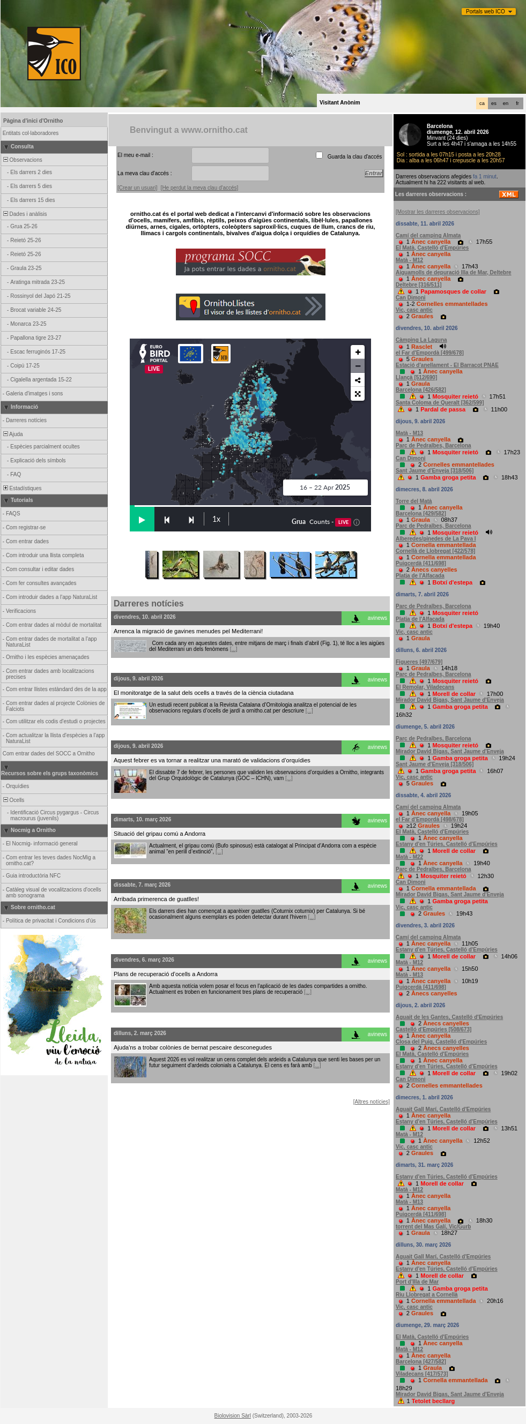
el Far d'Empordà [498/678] (430, 819)
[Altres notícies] (371, 1102)
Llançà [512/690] (416, 377)
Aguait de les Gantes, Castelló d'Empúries (449, 1017)
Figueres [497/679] (419, 662)
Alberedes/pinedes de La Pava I (436, 539)
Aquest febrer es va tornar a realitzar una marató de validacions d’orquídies (212, 760)
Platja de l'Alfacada (420, 576)
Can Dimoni (411, 298)
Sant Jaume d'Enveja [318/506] (434, 471)
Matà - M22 (409, 857)
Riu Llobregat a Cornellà (427, 1295)
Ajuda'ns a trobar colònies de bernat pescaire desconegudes (193, 1047)
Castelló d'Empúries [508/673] (433, 1029)
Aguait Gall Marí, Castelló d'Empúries (443, 1109)
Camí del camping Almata (428, 235)
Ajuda (12, 434)
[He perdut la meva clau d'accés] (200, 188)
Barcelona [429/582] (421, 513)
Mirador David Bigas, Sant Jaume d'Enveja (450, 700)
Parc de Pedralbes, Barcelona (433, 445)
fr (517, 103)
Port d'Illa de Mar (417, 1282)
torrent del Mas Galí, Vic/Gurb (433, 1227)
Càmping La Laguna (421, 340)
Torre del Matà (414, 501)
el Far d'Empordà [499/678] (430, 353)
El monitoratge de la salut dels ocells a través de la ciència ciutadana (204, 692)
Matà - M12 (409, 260)
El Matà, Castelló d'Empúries (432, 248)
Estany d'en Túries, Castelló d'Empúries (447, 844)
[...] (234, 649)
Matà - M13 (409, 433)
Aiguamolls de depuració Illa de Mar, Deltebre (454, 272)
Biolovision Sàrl (232, 1416)
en (505, 103)
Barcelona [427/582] (421, 1362)
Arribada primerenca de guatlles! (156, 899)
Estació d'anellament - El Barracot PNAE (447, 365)
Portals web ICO (485, 11)
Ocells (13, 800)
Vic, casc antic (414, 310)
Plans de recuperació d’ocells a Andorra (166, 974)
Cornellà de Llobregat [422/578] (435, 551)
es (494, 103)
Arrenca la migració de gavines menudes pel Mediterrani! (188, 631)
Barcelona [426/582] (421, 390)
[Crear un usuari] (137, 188)
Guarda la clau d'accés (354, 157)
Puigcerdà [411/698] (421, 563)
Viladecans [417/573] (422, 1374)
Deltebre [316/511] (419, 285)
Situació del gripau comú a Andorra (159, 833)
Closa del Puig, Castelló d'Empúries (441, 1042)
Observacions (22, 160)
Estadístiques (22, 488)
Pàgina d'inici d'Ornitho (33, 121)
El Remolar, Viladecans (425, 687)
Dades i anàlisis (24, 214)
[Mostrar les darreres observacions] (438, 212)
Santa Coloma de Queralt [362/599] (440, 403)
